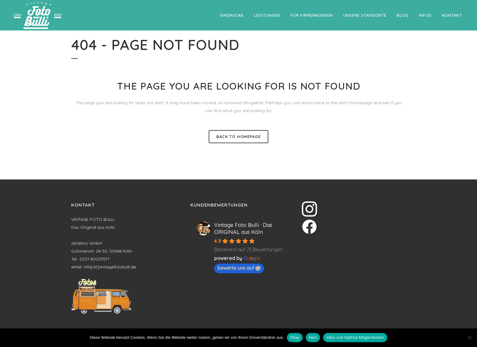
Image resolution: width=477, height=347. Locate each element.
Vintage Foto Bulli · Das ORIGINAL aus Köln (243, 228)
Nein (313, 337)
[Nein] (469, 338)
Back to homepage (238, 136)
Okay (294, 337)
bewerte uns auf (239, 268)
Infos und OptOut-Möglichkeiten (355, 337)
